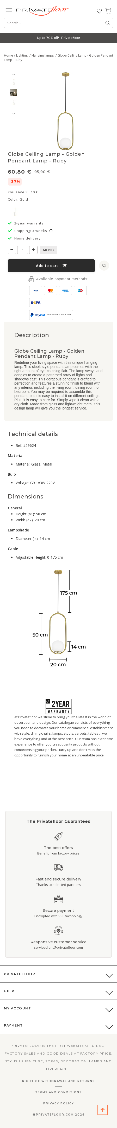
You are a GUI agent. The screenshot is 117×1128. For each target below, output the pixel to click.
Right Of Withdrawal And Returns (58, 1081)
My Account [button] (17, 1008)
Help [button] (9, 991)
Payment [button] (13, 1025)
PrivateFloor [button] (19, 974)
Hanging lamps (43, 55)
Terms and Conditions (58, 1092)
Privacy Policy (58, 1103)
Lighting (22, 55)
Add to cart (51, 266)
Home (8, 55)
